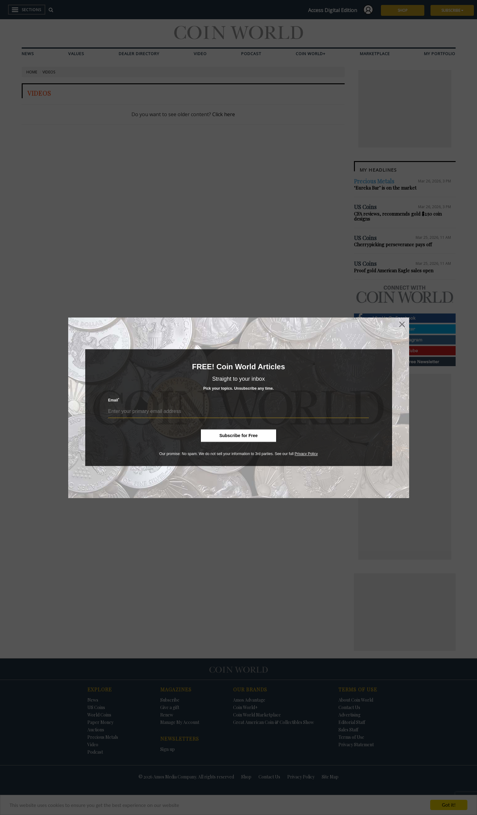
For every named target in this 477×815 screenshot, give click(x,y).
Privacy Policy (306, 454)
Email (113, 400)
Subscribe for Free (238, 435)
